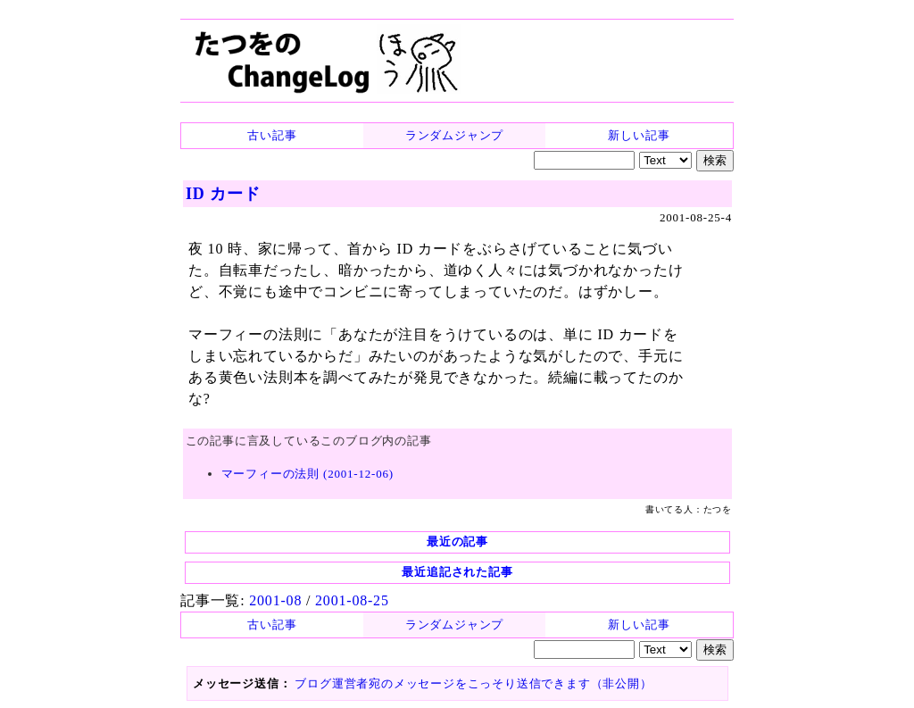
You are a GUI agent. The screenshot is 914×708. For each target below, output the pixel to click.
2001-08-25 (352, 600)
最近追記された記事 (457, 572)
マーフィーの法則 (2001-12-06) (307, 473)
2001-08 (275, 600)
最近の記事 (457, 541)
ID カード (223, 194)
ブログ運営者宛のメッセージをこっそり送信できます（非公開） (473, 683)
